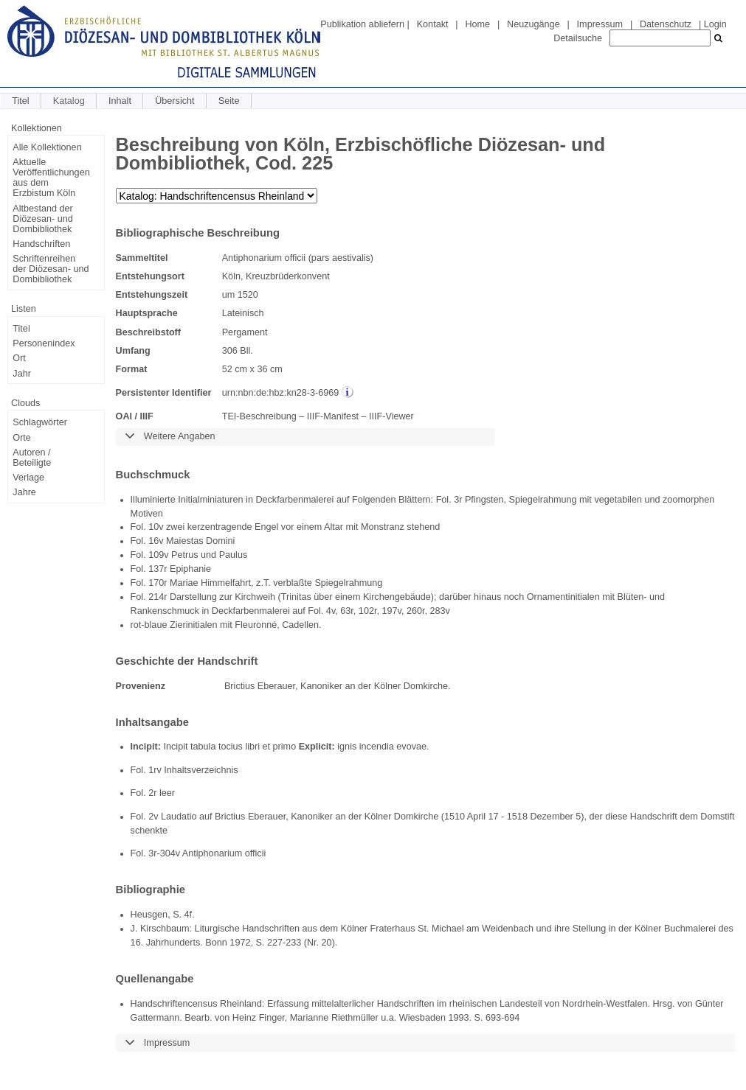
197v (391, 611)
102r (368, 611)
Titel (20, 101)
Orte (22, 438)
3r (458, 500)
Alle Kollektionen (47, 147)
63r (346, 611)
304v (170, 853)
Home (477, 24)
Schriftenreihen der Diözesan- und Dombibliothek (51, 269)
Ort (19, 358)
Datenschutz (665, 24)
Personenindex (44, 343)
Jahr (22, 373)
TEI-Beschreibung (259, 416)
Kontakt (433, 24)
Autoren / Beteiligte (32, 457)
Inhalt (119, 101)
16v (155, 541)
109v (158, 555)
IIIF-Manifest (333, 416)
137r (157, 569)
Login (715, 24)
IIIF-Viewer (391, 416)
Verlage (28, 477)
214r (157, 597)
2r (152, 793)
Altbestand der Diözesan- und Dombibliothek (42, 218)
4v (330, 611)
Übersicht (174, 101)
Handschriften (41, 244)
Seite (229, 101)
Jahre (24, 492)
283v (440, 611)
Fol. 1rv (146, 770)
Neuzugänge (533, 24)
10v (155, 527)
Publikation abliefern (362, 24)
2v (153, 816)
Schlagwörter (40, 422)
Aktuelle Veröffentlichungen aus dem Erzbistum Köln (51, 177)
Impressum (600, 24)
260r (416, 611)
